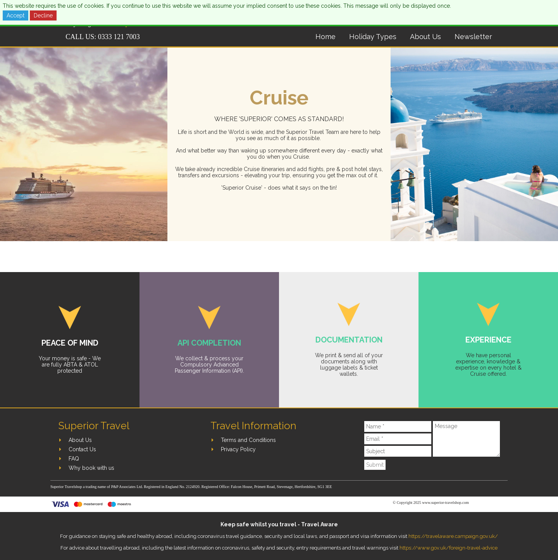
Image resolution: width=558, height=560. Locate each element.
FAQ (74, 459)
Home (325, 37)
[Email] (398, 438)
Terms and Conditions (248, 440)
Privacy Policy (238, 449)
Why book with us (91, 468)
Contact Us (82, 449)
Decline (43, 15)
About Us (425, 37)
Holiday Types (372, 37)
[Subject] (398, 451)
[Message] (466, 439)
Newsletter (473, 37)
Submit (375, 465)
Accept (15, 15)
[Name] (398, 426)
